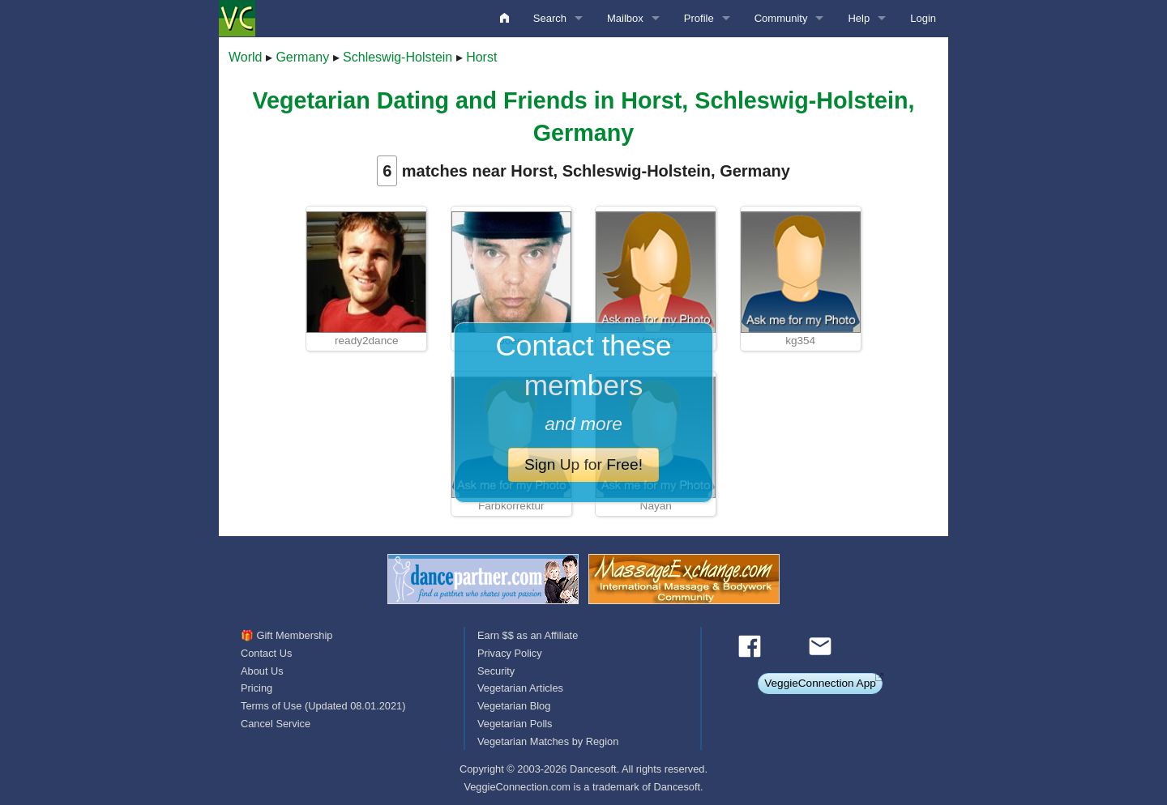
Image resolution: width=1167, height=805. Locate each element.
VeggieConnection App (820, 683)
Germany (302, 57)
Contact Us (266, 653)
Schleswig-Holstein (397, 57)
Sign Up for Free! (583, 464)
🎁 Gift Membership (286, 635)
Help (859, 18)
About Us (262, 671)
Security (496, 671)
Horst (481, 57)
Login (923, 18)
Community (781, 18)
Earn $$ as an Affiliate (527, 635)
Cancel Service (275, 724)
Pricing (256, 688)
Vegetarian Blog (513, 706)
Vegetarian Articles (520, 688)
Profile (699, 18)
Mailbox (625, 18)
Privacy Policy (509, 653)
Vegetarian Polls (514, 724)
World (246, 57)
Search (549, 18)
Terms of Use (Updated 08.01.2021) (323, 706)
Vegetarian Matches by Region (547, 741)
